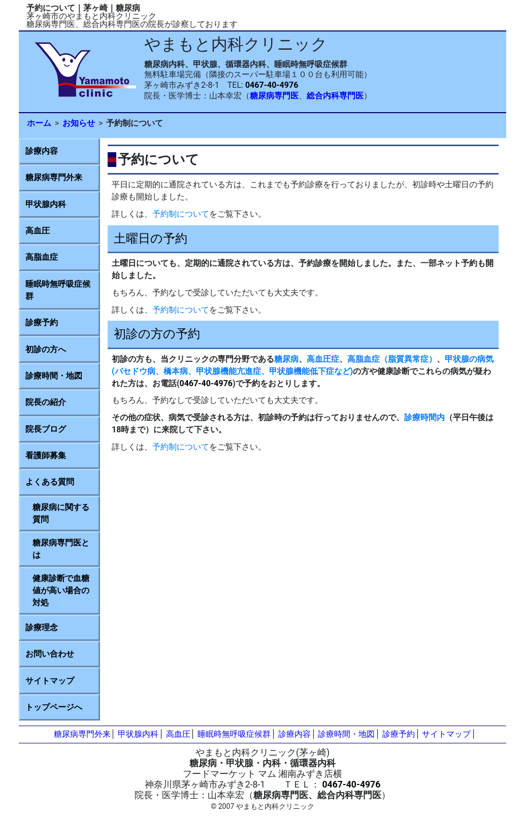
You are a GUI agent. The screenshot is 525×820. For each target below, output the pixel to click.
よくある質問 (49, 482)
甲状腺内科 (45, 204)
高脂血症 (41, 257)
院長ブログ (45, 429)
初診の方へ (45, 349)
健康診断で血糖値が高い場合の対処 (60, 590)
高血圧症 (323, 359)
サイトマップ (49, 681)
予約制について (180, 214)
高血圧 (37, 230)
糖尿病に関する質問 (60, 513)
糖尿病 (286, 359)
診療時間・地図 (53, 376)
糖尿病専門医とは (60, 549)
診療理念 (41, 627)
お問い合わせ (49, 654)
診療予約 (41, 322)
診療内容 (41, 151)
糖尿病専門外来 (53, 177)
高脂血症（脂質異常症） (392, 359)
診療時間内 (424, 417)
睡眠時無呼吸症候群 (57, 290)
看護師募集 (45, 455)
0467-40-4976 (271, 85)
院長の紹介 (45, 402)
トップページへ (53, 707)
